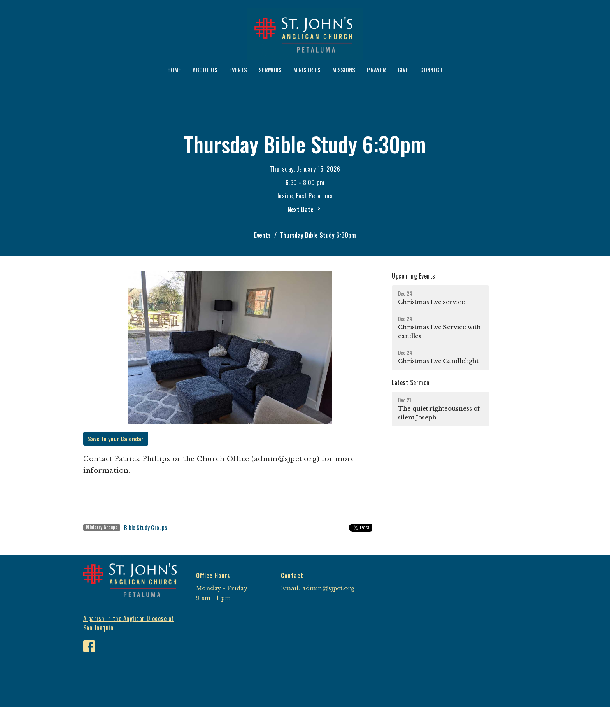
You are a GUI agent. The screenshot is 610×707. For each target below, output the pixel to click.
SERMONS (270, 69)
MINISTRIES (307, 69)
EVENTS (238, 69)
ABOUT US (205, 69)
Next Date (305, 209)
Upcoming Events (413, 276)
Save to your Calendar (116, 438)
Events (262, 235)
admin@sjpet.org (328, 588)
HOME (174, 69)
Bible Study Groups (145, 527)
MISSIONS (343, 69)
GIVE (403, 69)
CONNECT (431, 69)
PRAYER (376, 69)
